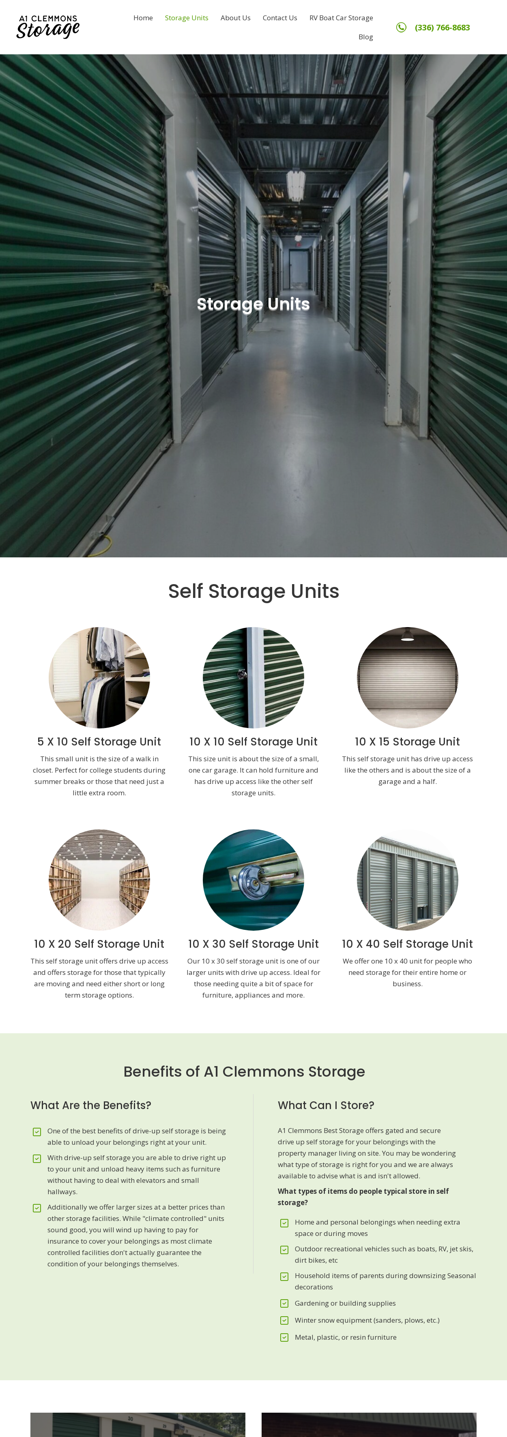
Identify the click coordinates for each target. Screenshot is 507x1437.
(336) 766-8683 (442, 27)
